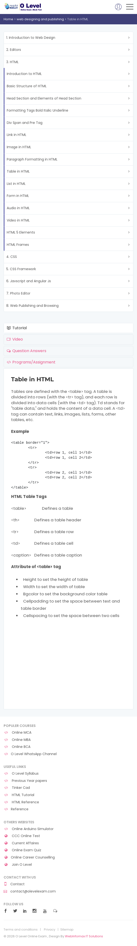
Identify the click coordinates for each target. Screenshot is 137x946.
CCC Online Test (22, 836)
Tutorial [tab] (16, 328)
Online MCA (17, 732)
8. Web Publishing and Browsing (32, 305)
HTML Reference (21, 802)
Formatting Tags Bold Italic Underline (37, 110)
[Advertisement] (68, 670)
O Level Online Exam (23, 6)
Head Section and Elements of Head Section (44, 98)
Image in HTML (19, 147)
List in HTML (16, 183)
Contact (14, 884)
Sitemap (67, 929)
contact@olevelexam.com (30, 891)
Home (8, 19)
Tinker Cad (17, 787)
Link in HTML (16, 134)
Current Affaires (21, 843)
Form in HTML (18, 195)
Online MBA (17, 740)
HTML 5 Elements (21, 232)
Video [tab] (14, 339)
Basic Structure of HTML (27, 86)
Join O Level (18, 864)
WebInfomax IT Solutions (84, 936)
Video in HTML (18, 220)
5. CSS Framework (21, 269)
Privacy (49, 929)
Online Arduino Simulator (29, 829)
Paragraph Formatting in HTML (32, 159)
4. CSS (11, 256)
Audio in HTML (18, 208)
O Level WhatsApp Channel (30, 754)
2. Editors (13, 49)
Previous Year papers (25, 780)
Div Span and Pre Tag (24, 122)
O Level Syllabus (21, 773)
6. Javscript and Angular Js (28, 281)
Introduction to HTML (24, 73)
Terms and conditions (21, 929)
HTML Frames (18, 244)
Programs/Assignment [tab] (30, 362)
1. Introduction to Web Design (30, 37)
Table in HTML (18, 171)
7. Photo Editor (18, 293)
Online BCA (17, 747)
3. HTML (12, 62)
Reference (16, 809)
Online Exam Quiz (22, 850)
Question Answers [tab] (26, 351)
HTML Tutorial (19, 795)
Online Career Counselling (29, 857)
